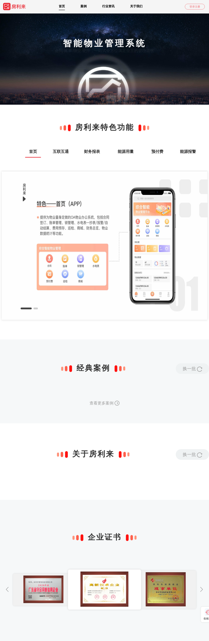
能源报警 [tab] (188, 151)
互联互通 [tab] (61, 151)
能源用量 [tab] (126, 151)
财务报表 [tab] (92, 151)
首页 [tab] (33, 151)
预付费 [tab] (157, 151)
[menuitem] (19, 6)
